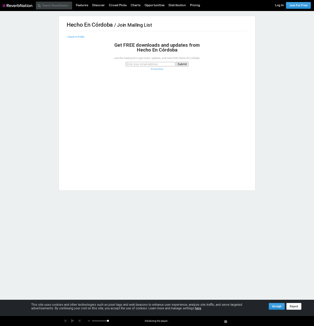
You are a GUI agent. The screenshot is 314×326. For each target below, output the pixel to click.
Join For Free (298, 5)
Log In (279, 5)
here (198, 308)
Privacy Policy (157, 69)
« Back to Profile (75, 36)
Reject (294, 306)
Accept (276, 306)
